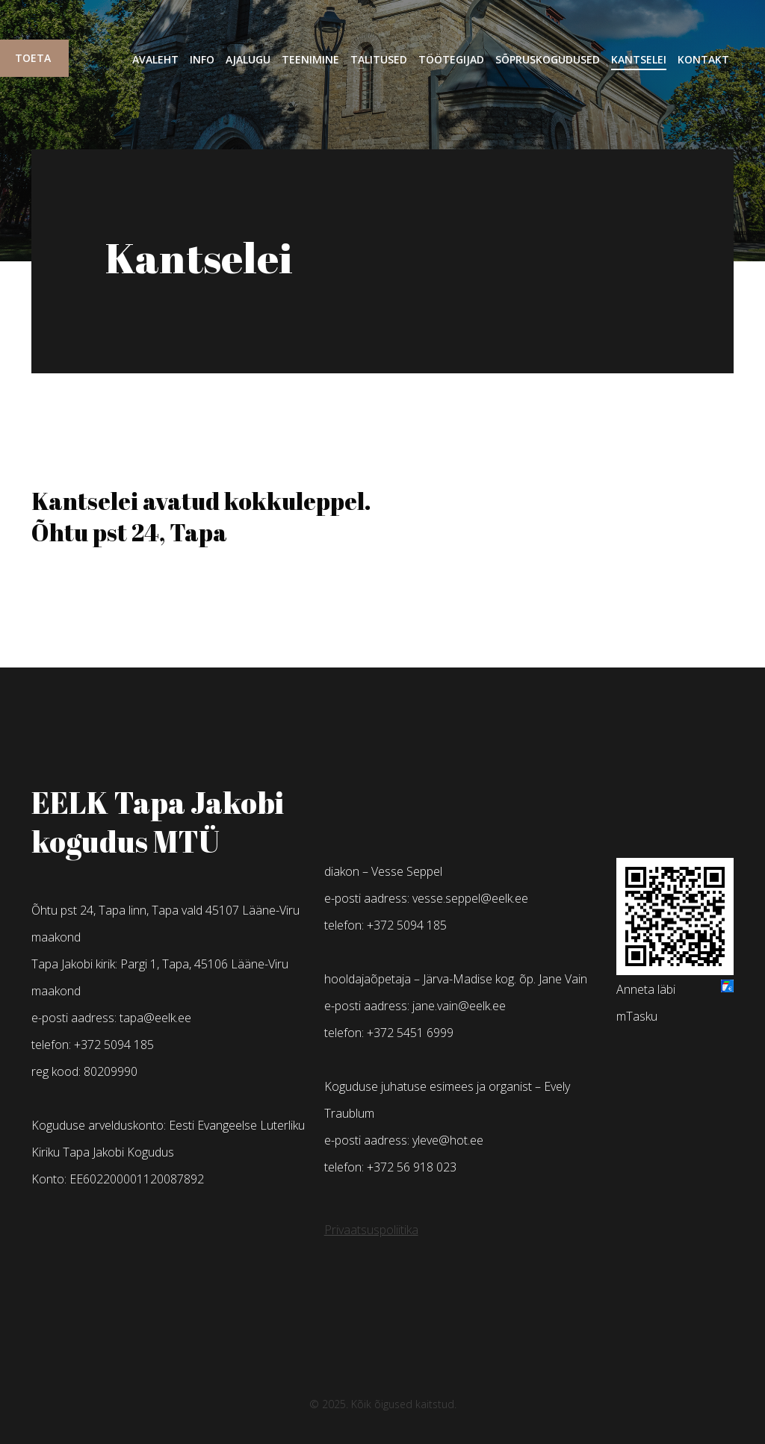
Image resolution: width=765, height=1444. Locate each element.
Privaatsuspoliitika (371, 1230)
